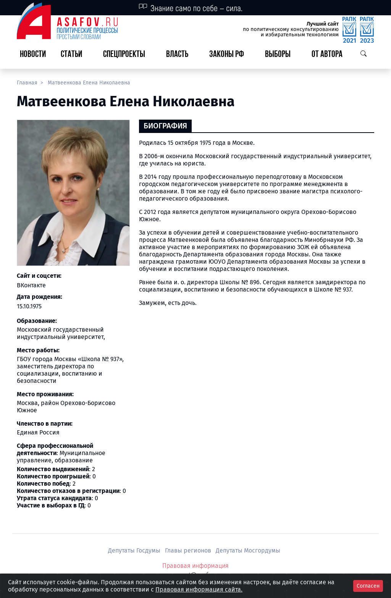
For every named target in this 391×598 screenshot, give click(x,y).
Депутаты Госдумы (135, 550)
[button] (74, 54)
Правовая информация (195, 565)
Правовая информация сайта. (198, 589)
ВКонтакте (31, 285)
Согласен (368, 586)
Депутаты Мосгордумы (248, 550)
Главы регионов (189, 550)
